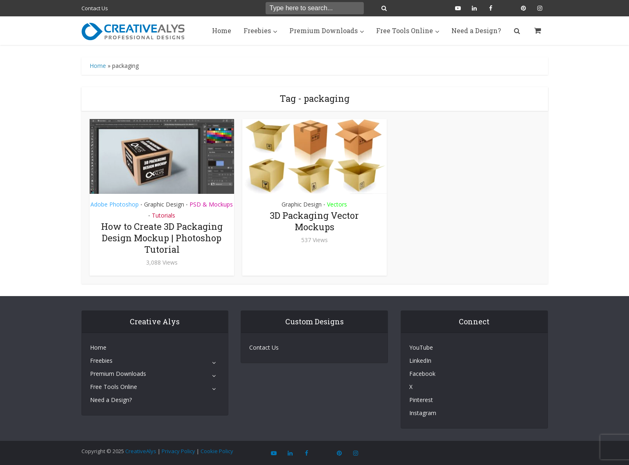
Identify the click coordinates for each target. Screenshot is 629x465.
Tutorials (163, 215)
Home (221, 30)
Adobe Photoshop (114, 204)
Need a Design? (476, 30)
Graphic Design (164, 204)
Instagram (422, 413)
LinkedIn (420, 360)
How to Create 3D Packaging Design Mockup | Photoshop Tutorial (162, 237)
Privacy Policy (178, 451)
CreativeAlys (140, 451)
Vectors (337, 204)
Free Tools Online (404, 30)
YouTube (421, 347)
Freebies (257, 30)
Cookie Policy (217, 451)
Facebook (422, 373)
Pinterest (421, 400)
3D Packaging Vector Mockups (314, 221)
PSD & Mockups (211, 204)
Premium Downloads (323, 30)
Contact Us (94, 8)
